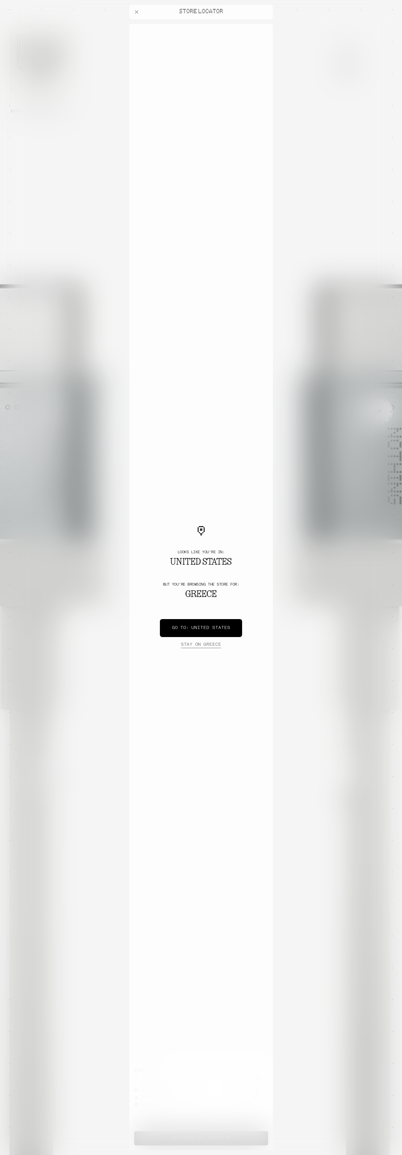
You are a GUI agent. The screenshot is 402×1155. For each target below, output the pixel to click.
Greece (201, 645)
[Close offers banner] (266, 25)
